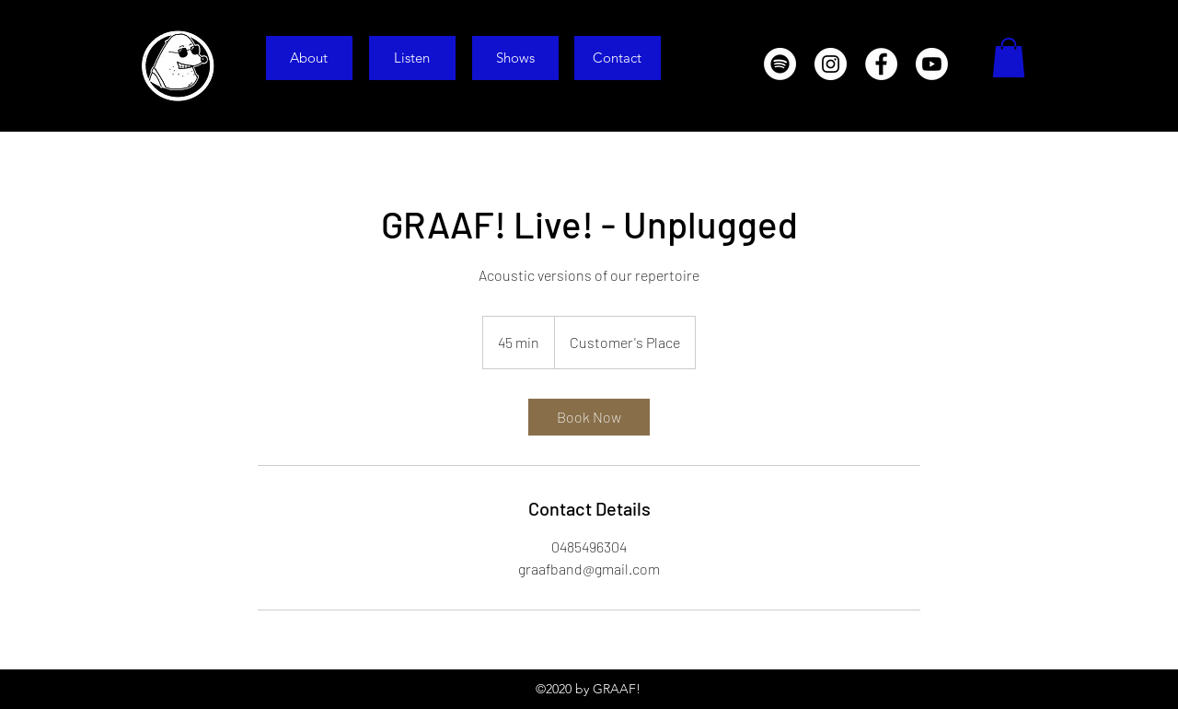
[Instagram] (830, 64)
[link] (589, 417)
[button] (1008, 57)
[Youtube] (932, 64)
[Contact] (617, 58)
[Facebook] (881, 64)
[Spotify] (780, 64)
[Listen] (412, 58)
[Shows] (515, 58)
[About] (309, 58)
